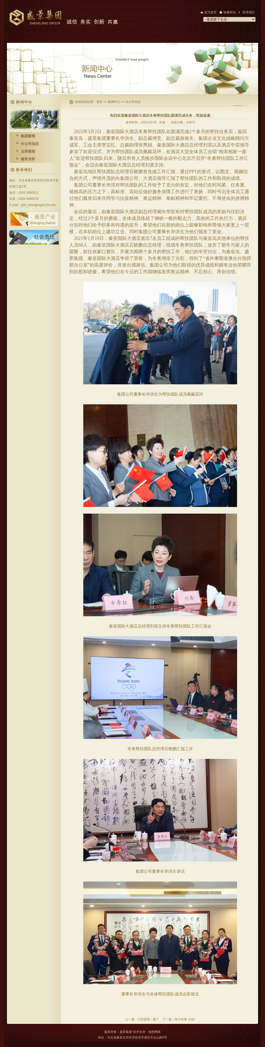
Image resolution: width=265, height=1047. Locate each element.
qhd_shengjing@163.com (38, 205)
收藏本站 (229, 12)
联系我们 (249, 12)
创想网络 (154, 1032)
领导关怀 (28, 159)
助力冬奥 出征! (185, 1019)
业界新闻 (28, 151)
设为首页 (210, 12)
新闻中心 (114, 102)
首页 (99, 102)
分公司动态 (30, 144)
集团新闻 (28, 136)
